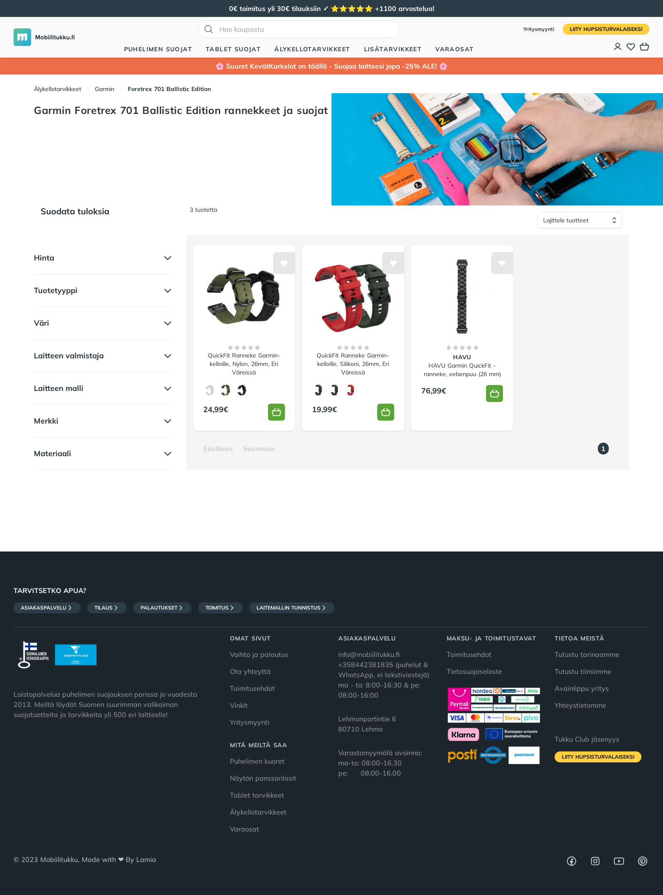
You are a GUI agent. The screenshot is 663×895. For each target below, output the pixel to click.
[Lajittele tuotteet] (580, 220)
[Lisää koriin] (276, 412)
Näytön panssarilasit (263, 778)
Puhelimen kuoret (257, 761)
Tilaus (106, 607)
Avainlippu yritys (582, 688)
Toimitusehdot (252, 688)
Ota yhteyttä (250, 671)
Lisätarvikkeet (393, 49)
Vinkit (239, 705)
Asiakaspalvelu (47, 607)
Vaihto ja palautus (259, 654)
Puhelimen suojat (158, 49)
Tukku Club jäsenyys (587, 739)
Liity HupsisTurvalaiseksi (606, 29)
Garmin (104, 89)
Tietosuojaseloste (474, 671)
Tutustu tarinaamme (587, 654)
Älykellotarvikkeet (312, 49)
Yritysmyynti (539, 29)
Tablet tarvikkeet (257, 795)
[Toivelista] (631, 47)
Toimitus (220, 607)
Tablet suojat (233, 49)
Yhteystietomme (580, 705)
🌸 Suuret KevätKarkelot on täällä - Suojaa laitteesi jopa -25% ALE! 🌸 (331, 66)
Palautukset (162, 607)
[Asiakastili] (618, 47)
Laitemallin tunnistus (292, 607)
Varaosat (454, 49)
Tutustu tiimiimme (583, 671)
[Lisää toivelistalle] (284, 263)
